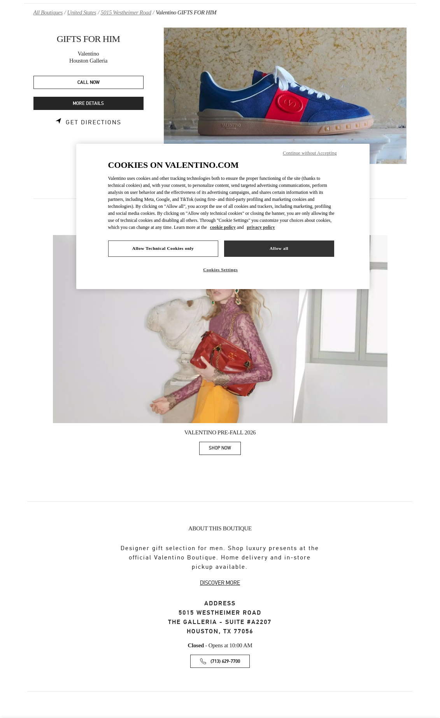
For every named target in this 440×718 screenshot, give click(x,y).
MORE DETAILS (88, 103)
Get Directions (93, 122)
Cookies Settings (220, 269)
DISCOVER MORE (220, 582)
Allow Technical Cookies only (163, 248)
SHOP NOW (225, 449)
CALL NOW (88, 82)
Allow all (279, 248)
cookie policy (223, 227)
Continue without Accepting (310, 153)
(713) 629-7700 (225, 661)
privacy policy (261, 227)
